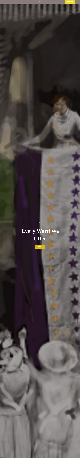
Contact (61, 1)
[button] (70, 2)
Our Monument (42, 1)
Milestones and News (53, 1)
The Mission (25, 1)
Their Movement (34, 1)
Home (19, 1)
